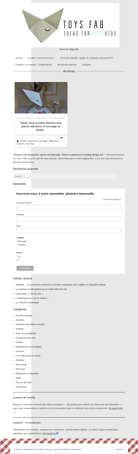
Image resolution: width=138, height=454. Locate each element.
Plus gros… (21, 369)
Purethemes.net (30, 449)
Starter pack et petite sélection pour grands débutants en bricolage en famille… (41, 126)
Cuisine (19, 342)
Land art (20, 351)
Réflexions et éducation (27, 373)
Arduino (20, 329)
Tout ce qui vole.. (24, 382)
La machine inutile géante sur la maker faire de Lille (41, 289)
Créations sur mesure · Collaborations (33, 64)
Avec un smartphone (26, 333)
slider (18, 378)
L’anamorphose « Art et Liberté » (32, 298)
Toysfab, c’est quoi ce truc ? (41, 58)
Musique (20, 360)
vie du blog (29, 144)
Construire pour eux (25, 338)
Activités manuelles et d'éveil (30, 324)
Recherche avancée (67, 64)
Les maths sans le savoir (28, 355)
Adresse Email (24, 202)
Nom (18, 226)
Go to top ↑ (120, 449)
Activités (24, 141)
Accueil (18, 58)
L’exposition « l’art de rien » (29, 293)
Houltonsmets (76, 449)
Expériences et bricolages (38, 141)
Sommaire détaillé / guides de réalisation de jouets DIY (86, 58)
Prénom (20, 214)
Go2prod (86, 64)
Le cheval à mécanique (27, 302)
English (22, 244)
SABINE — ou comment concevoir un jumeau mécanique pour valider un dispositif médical (61, 284)
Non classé (21, 364)
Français (22, 241)
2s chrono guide (24, 315)
